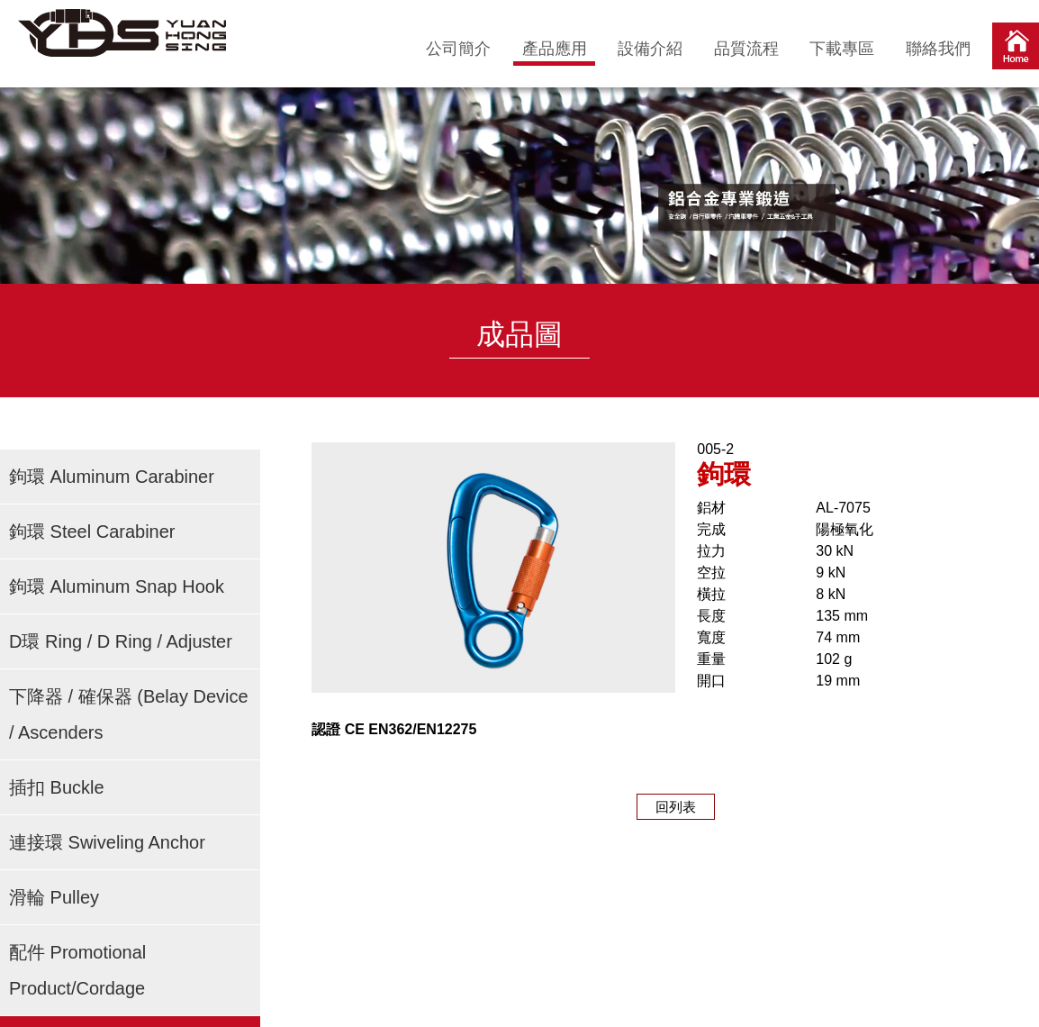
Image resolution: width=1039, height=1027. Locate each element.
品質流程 (746, 49)
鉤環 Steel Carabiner (92, 531)
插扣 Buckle (56, 787)
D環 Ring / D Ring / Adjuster (120, 641)
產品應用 (554, 49)
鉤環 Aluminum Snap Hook (116, 586)
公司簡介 (458, 49)
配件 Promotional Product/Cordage (77, 970)
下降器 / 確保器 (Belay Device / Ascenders (128, 714)
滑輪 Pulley (54, 897)
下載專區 (841, 49)
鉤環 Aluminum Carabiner (111, 476)
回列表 (675, 806)
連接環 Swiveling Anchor (107, 842)
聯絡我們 (938, 49)
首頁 (1015, 50)
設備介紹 (650, 49)
